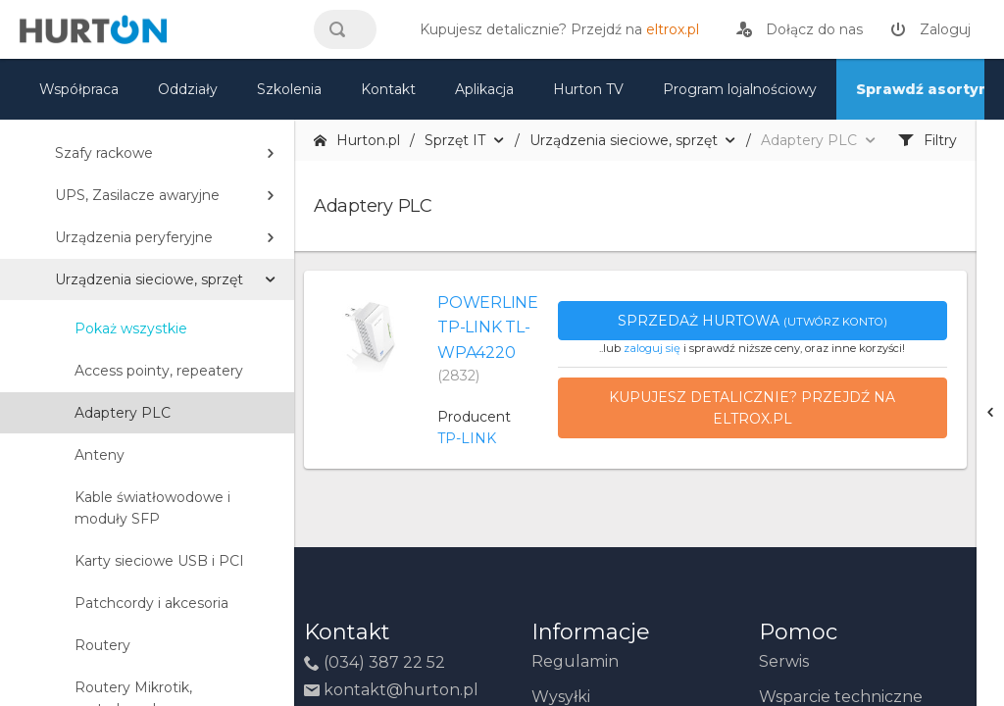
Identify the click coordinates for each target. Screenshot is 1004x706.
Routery (102, 645)
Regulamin (575, 661)
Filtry (927, 140)
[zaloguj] (930, 29)
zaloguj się (652, 348)
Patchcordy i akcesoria (151, 603)
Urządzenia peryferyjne (134, 237)
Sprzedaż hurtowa (752, 320)
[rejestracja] (800, 29)
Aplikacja (484, 89)
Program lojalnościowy (740, 89)
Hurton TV (588, 89)
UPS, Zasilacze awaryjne (137, 195)
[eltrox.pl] (554, 29)
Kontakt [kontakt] (388, 89)
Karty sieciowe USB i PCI (159, 561)
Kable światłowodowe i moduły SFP (152, 508)
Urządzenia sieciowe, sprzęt (149, 279)
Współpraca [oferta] (79, 89)
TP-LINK (466, 438)
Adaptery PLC (123, 413)
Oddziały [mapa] (188, 89)
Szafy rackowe (104, 153)
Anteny (100, 455)
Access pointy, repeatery (159, 370)
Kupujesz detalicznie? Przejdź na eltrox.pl (752, 408)
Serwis (784, 661)
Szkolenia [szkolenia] (289, 89)
